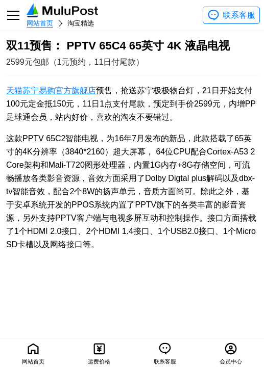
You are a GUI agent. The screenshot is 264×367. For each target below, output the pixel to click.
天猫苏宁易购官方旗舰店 (51, 90)
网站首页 (40, 23)
